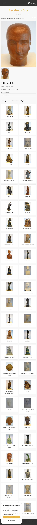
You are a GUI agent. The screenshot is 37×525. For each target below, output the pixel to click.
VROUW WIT (27, 325)
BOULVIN (9, 341)
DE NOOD (27, 196)
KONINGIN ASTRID (28, 293)
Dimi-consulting (31, 521)
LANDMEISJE (9, 148)
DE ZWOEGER (9, 229)
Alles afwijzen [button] (11, 520)
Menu (3, 3)
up (34, 17)
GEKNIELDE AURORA (27, 445)
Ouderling (28, 132)
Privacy (26, 521)
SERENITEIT (9, 325)
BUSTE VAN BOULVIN (27, 479)
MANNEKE (9, 309)
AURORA (27, 341)
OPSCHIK (9, 164)
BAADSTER (27, 164)
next (35, 17)
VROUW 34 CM (27, 495)
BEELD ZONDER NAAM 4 (27, 513)
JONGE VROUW (27, 427)
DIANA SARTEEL (9, 261)
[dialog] (11, 513)
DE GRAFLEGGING (27, 229)
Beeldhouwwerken (11, 18)
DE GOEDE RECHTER (28, 180)
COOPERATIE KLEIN (9, 180)
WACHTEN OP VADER (9, 357)
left (32, 17)
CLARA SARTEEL (9, 116)
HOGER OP (9, 277)
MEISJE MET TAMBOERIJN (27, 373)
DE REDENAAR (9, 213)
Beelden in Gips (20, 18)
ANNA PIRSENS (28, 148)
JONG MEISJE (9, 463)
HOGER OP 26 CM (27, 357)
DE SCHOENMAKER (9, 245)
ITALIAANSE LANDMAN (28, 245)
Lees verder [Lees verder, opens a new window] (10, 514)
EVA (9, 132)
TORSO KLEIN (27, 309)
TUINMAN (9, 409)
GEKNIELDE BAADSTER (28, 463)
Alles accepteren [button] (11, 517)
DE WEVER (27, 116)
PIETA (27, 391)
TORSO (9, 196)
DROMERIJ (9, 293)
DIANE (27, 277)
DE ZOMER (27, 213)
